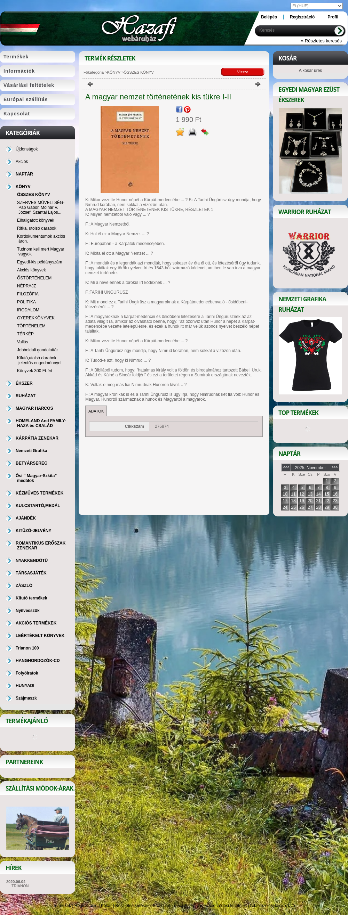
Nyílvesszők (28, 610)
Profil (157, 905)
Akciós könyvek (31, 270)
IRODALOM (28, 310)
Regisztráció (85, 905)
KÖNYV (114, 72)
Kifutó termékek (31, 598)
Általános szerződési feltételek (219, 905)
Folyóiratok (27, 673)
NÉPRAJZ (26, 286)
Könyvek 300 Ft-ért (34, 370)
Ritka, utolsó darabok (36, 228)
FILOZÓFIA (28, 294)
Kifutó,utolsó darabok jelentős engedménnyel (39, 360)
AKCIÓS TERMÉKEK (36, 623)
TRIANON (20, 886)
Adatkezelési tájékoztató (272, 905)
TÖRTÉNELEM (31, 326)
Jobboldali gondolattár (37, 350)
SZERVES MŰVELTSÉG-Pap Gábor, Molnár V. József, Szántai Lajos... (40, 207)
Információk (176, 905)
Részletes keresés (132, 905)
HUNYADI (25, 685)
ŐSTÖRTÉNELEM (34, 278)
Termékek (62, 905)
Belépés (269, 17)
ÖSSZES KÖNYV (33, 194)
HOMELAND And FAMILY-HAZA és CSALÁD (41, 423)
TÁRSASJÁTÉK (31, 573)
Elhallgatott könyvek (35, 220)
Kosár (106, 905)
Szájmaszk (26, 698)
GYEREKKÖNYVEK (36, 318)
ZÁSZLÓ (24, 585)
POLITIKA (26, 302)
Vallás (22, 342)
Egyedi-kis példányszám (39, 262)
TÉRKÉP (25, 334)
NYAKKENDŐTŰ (32, 560)
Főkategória (94, 72)
